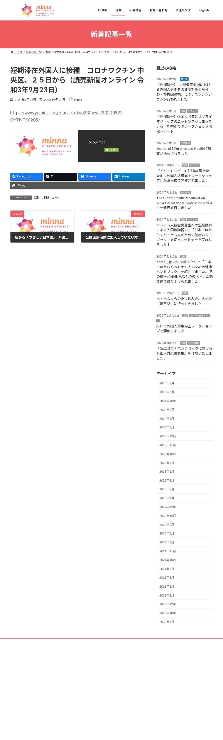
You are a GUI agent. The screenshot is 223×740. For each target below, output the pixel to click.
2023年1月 (166, 498)
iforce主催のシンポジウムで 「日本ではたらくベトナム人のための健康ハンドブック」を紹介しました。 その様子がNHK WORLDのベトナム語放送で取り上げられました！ (184, 271)
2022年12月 (167, 507)
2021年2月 (166, 595)
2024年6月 (166, 418)
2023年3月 (166, 489)
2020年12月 (167, 604)
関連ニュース (52, 197)
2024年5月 (166, 427)
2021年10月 (167, 560)
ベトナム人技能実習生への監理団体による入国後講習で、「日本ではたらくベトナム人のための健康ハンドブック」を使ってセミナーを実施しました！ (184, 234)
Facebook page (181, 664)
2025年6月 (166, 392)
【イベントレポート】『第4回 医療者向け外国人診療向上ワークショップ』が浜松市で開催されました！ (184, 175)
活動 (36, 197)
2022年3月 (166, 533)
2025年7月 (166, 383)
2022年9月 (166, 524)
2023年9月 (166, 462)
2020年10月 (167, 613)
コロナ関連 (195, 315)
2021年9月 (166, 568)
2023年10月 (167, 454)
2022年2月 (166, 542)
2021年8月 (166, 577)
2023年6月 (166, 471)
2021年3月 (166, 586)
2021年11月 (167, 551)
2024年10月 (167, 401)
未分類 (184, 79)
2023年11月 (167, 445)
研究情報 (185, 143)
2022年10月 (167, 515)
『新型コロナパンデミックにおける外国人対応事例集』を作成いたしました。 (184, 353)
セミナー (192, 111)
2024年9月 (166, 409)
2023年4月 (166, 480)
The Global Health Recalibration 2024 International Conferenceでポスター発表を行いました (184, 203)
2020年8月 (166, 622)
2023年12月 (167, 436)
